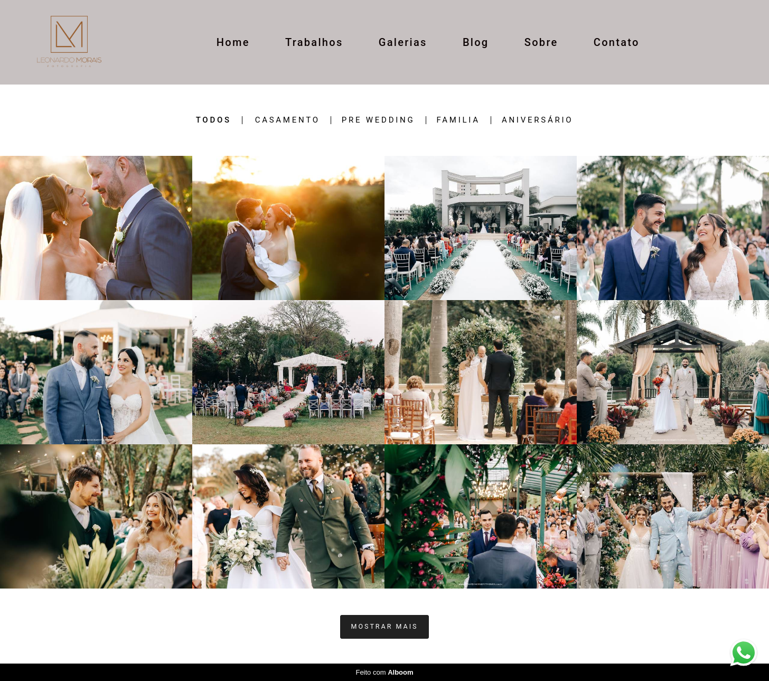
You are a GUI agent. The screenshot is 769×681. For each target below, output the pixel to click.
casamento (287, 120)
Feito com (384, 672)
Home (233, 42)
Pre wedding (378, 120)
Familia (458, 120)
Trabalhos (314, 42)
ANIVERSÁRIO (537, 120)
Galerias (403, 42)
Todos (213, 120)
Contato (617, 42)
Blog (476, 42)
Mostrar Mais (384, 626)
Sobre (541, 42)
